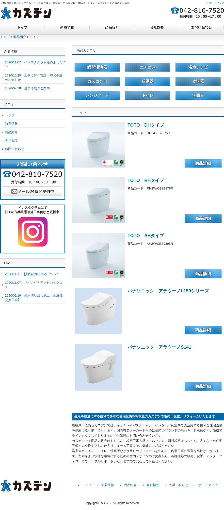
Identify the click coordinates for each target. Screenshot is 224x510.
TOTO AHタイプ (146, 235)
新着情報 (67, 29)
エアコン (148, 67)
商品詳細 (203, 163)
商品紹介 (112, 29)
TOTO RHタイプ (146, 180)
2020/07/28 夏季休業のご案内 (27, 88)
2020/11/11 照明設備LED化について (32, 274)
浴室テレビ (198, 67)
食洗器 (198, 81)
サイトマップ (216, 2)
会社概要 (156, 29)
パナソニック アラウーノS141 (159, 347)
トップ (22, 29)
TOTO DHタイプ (146, 125)
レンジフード (97, 95)
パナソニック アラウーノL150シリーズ (168, 290)
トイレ (34, 37)
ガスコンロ (97, 81)
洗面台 (198, 95)
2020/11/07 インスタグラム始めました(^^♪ (35, 64)
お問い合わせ (201, 29)
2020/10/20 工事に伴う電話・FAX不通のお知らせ (33, 78)
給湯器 (148, 81)
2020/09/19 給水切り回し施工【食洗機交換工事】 (34, 298)
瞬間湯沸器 (97, 67)
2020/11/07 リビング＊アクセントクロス (34, 285)
